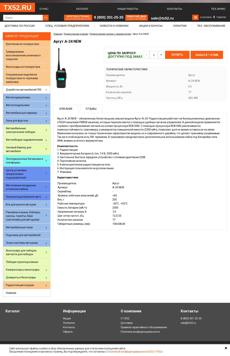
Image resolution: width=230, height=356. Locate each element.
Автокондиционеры (18, 97)
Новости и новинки (114, 25)
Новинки (11, 292)
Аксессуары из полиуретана (23, 66)
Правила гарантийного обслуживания (144, 327)
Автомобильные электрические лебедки (20, 130)
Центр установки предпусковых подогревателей (16, 174)
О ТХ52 (125, 318)
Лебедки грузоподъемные (22, 261)
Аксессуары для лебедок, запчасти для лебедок (21, 252)
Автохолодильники (17, 105)
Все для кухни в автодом (21, 204)
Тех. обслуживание (211, 25)
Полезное (69, 322)
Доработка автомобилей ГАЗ (23, 89)
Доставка (127, 322)
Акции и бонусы (150, 25)
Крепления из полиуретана (22, 44)
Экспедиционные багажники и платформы (24, 160)
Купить (177, 55)
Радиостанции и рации (20, 285)
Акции (67, 318)
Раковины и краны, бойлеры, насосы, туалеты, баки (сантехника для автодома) (23, 216)
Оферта (67, 331)
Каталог (82, 8)
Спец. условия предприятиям (67, 25)
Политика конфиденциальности (140, 331)
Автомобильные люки (19, 227)
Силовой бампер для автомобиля (18, 149)
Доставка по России (20, 25)
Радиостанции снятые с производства (110, 34)
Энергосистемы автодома (22, 242)
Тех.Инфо (218, 8)
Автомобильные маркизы (21, 112)
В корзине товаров (213, 17)
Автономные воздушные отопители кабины (21, 187)
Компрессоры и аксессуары (22, 269)
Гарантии (180, 25)
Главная (57, 34)
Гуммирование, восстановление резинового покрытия (23, 55)
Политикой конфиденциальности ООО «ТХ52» (135, 351)
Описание (65, 108)
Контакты (174, 8)
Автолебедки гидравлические (24, 139)
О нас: (44, 8)
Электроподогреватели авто (23, 196)
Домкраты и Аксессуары (21, 277)
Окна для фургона (17, 120)
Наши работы (127, 8)
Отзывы (91, 108)
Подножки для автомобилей (23, 235)
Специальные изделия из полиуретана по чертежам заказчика (22, 78)
